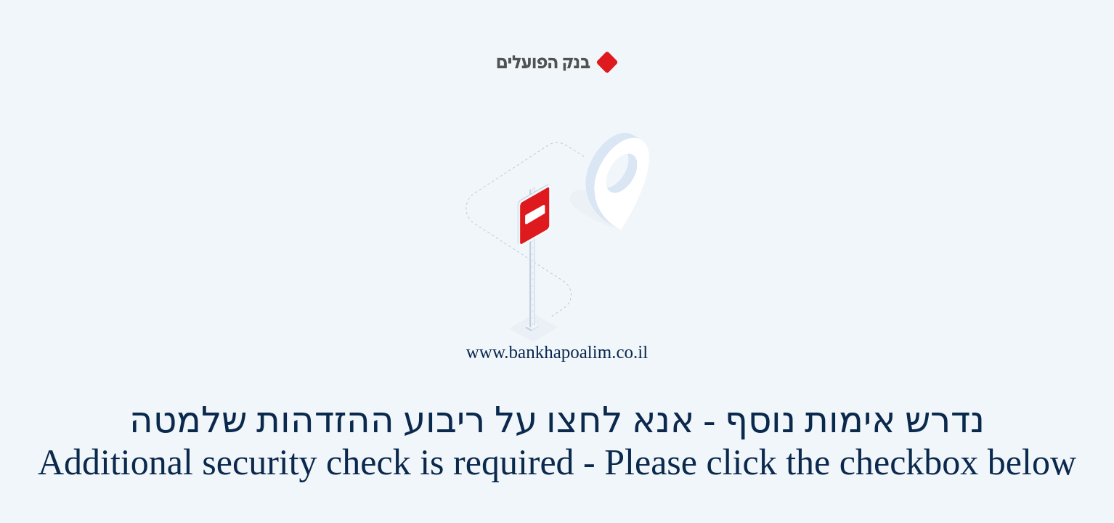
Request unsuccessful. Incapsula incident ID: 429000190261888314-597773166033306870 (557, 261)
